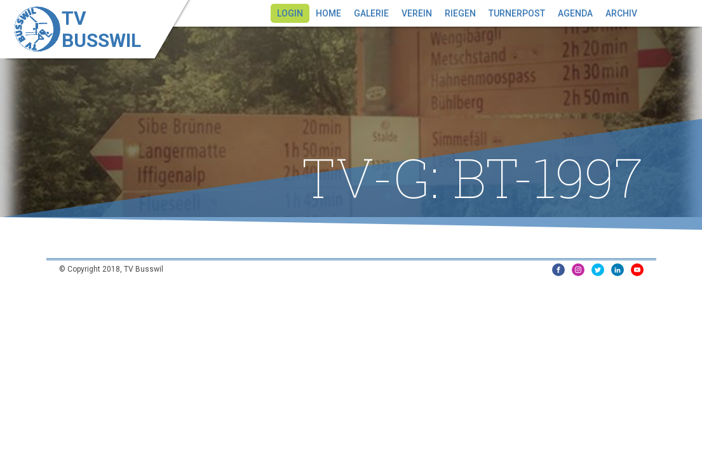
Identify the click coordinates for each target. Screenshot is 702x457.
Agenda (575, 13)
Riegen (460, 13)
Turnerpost (517, 13)
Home (328, 13)
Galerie (371, 13)
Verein (417, 13)
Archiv (621, 13)
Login (290, 13)
